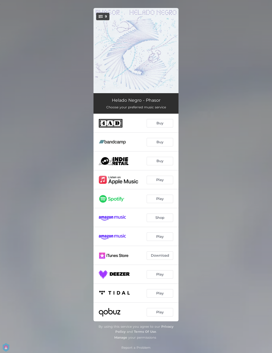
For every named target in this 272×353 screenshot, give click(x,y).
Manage (120, 337)
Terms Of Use (145, 332)
